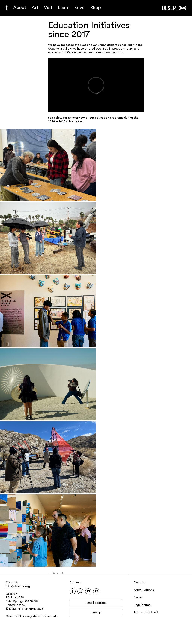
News (138, 597)
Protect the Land (146, 612)
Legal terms (142, 605)
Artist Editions (144, 590)
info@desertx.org (18, 586)
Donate (139, 582)
